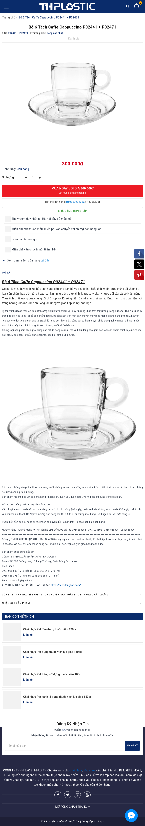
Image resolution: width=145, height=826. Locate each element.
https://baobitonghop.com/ (66, 585)
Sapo (101, 821)
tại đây (45, 260)
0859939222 (75, 201)
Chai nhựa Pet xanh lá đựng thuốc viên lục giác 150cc (57, 696)
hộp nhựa (89, 770)
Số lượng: (8, 177)
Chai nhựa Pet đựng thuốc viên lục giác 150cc (52, 651)
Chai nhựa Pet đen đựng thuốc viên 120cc (50, 629)
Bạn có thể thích (19, 616)
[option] (72, 93)
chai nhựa (75, 770)
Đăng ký (132, 745)
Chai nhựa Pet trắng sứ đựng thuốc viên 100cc (52, 674)
